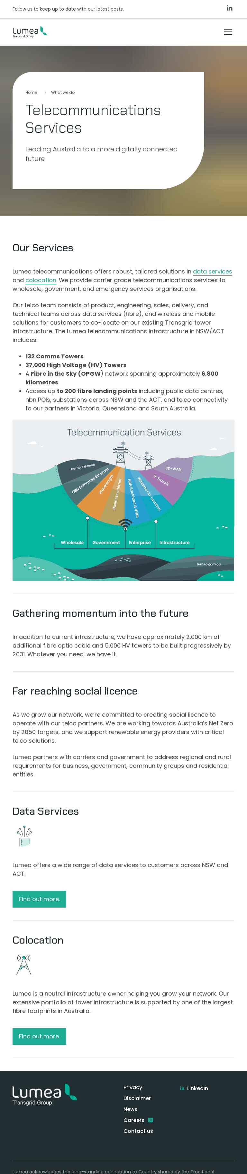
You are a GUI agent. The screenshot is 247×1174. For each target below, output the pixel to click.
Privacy (133, 1087)
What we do (63, 92)
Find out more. (39, 899)
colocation (40, 280)
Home (31, 92)
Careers (135, 1120)
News (130, 1109)
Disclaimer (137, 1098)
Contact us (138, 1131)
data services (212, 271)
